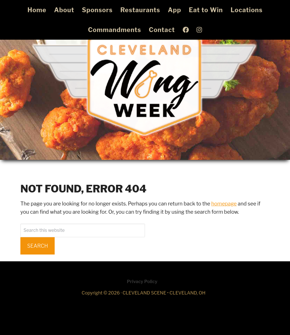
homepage (224, 204)
